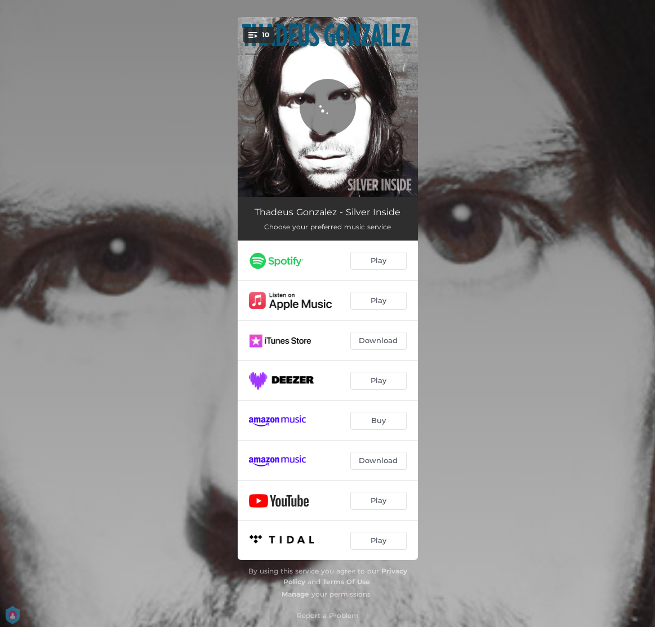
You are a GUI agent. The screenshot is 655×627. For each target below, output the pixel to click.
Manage (295, 594)
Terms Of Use (346, 581)
